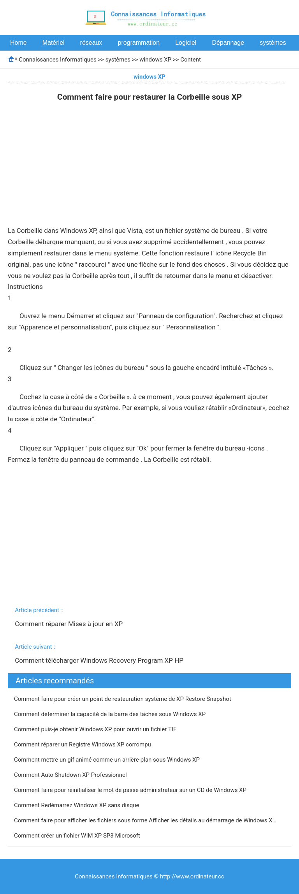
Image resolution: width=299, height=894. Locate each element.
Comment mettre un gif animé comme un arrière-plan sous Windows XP (107, 759)
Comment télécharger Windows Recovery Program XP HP (100, 660)
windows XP (155, 59)
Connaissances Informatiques (57, 59)
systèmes (273, 42)
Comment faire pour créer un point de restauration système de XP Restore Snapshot (123, 698)
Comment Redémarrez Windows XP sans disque (77, 805)
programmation (139, 42)
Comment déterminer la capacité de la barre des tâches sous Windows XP (110, 714)
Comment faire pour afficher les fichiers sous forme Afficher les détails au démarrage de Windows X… (145, 820)
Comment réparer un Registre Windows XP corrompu (83, 744)
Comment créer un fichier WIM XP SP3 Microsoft (78, 835)
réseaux (91, 42)
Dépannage (228, 42)
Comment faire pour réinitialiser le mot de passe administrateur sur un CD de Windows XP (131, 790)
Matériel (53, 42)
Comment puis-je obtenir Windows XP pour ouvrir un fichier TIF (96, 729)
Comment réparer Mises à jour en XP (69, 624)
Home (18, 42)
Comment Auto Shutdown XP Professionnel (71, 774)
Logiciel (185, 42)
